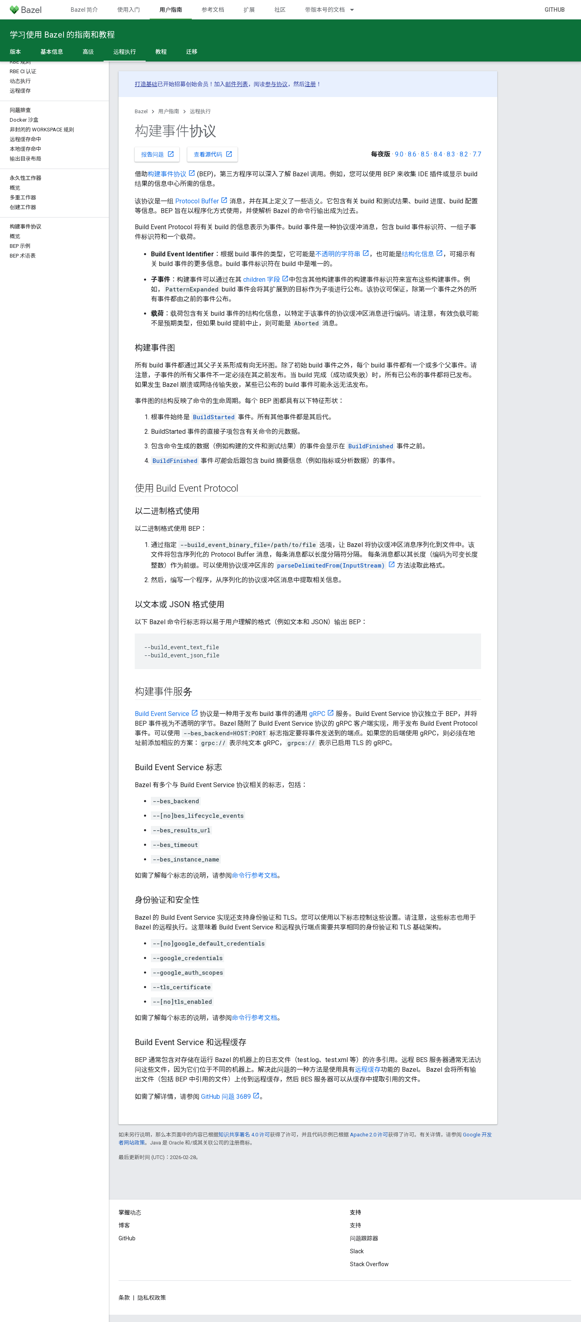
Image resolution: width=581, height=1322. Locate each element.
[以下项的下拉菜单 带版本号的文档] (356, 9)
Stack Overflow (369, 1264)
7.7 (477, 154)
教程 (161, 52)
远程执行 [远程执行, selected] (124, 52)
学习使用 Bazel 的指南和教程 (62, 35)
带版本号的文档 (325, 9)
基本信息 (51, 52)
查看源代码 (213, 154)
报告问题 (157, 154)
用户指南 (168, 111)
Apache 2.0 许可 (369, 1135)
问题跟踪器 (364, 1238)
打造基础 (146, 84)
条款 (124, 1298)
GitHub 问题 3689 (226, 1096)
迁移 (191, 52)
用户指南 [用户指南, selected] (170, 9)
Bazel (141, 111)
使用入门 (128, 9)
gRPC (317, 714)
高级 (88, 52)
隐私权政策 (152, 1298)
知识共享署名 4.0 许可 (244, 1135)
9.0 (399, 154)
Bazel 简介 (84, 9)
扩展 (249, 9)
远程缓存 (368, 1069)
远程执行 (200, 111)
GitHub (555, 9)
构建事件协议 (167, 174)
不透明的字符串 (337, 254)
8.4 (438, 154)
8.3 (451, 154)
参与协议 (276, 84)
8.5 (425, 154)
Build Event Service (162, 714)
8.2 (464, 154)
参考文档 (212, 9)
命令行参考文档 (254, 875)
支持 (355, 1225)
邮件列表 (236, 84)
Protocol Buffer (197, 201)
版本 (15, 52)
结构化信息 (418, 254)
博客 (124, 1225)
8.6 (412, 154)
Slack (357, 1251)
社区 (280, 9)
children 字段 (261, 279)
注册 (310, 84)
